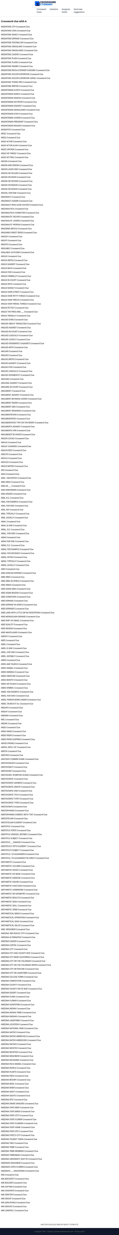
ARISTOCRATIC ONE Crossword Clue (16, 790)
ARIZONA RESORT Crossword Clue (15, 1079)
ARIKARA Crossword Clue (12, 715)
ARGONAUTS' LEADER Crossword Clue (17, 220)
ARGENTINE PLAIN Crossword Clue (16, 58)
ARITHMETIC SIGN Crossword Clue (16, 901)
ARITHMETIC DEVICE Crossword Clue (17, 870)
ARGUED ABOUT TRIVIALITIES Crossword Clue (21, 323)
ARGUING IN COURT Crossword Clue (17, 387)
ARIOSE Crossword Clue (11, 723)
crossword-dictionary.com (64, 1231)
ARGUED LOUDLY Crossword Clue (15, 339)
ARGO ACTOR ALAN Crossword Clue (16, 145)
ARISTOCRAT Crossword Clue (13, 771)
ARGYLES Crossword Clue (12, 462)
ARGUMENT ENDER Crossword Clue (16, 402)
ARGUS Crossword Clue (11, 442)
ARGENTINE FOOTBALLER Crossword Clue (19, 42)
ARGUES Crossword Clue (11, 355)
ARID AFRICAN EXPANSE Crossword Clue (18, 573)
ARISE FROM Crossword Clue (13, 735)
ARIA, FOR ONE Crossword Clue (14, 505)
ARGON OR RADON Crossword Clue (16, 185)
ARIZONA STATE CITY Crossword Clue (17, 1115)
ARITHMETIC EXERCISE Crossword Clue (18, 878)
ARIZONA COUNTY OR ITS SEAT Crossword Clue (21, 988)
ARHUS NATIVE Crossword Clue (14, 466)
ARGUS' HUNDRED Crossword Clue (16, 446)
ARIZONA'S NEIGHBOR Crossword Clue (18, 1163)
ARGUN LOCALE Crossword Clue (15, 438)
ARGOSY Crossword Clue (11, 236)
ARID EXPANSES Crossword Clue (15, 608)
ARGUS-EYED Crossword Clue (13, 450)
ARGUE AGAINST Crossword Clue (15, 264)
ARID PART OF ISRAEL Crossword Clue (17, 620)
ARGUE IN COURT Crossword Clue (15, 280)
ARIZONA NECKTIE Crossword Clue (16, 1048)
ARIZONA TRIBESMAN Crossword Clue (17, 1155)
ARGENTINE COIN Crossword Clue (15, 30)
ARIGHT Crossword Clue (11, 711)
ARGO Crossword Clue (10, 137)
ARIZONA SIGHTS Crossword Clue (15, 1095)
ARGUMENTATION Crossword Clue (16, 414)
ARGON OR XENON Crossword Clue (16, 189)
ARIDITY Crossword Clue (11, 636)
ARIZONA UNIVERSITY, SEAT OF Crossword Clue (21, 1159)
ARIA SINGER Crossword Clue (13, 494)
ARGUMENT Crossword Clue (13, 391)
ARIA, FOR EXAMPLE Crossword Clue (16, 501)
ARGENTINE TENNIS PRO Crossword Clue (18, 82)
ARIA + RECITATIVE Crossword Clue (16, 478)
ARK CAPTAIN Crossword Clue (14, 1186)
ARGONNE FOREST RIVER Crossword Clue (19, 232)
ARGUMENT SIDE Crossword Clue (15, 406)
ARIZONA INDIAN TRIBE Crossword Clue (18, 1012)
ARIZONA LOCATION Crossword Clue (17, 1024)
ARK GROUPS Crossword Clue (13, 1206)
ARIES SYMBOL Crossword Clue (14, 688)
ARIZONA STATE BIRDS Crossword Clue (18, 1111)
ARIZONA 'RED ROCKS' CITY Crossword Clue (20, 933)
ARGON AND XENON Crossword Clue (17, 165)
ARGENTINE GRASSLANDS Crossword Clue (19, 50)
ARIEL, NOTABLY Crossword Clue (15, 656)
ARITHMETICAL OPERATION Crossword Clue (20, 917)
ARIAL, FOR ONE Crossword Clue (15, 533)
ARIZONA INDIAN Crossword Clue (15, 1008)
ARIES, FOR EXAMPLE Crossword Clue (17, 692)
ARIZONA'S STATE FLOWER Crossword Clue (19, 1167)
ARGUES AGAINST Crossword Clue (15, 363)
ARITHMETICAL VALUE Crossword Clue (17, 925)
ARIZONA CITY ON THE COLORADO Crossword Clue (23, 961)
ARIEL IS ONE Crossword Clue (13, 648)
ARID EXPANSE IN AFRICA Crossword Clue (19, 604)
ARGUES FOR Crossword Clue (13, 367)
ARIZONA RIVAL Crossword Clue (15, 1083)
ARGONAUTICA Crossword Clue (14, 209)
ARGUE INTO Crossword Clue (13, 284)
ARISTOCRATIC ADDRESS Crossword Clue (18, 783)
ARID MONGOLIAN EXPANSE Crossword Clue (20, 616)
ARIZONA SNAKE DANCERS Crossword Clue (19, 1103)
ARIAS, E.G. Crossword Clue (13, 545)
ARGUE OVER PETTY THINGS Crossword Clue (20, 296)
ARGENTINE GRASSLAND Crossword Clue (18, 46)
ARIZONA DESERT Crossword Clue (15, 992)
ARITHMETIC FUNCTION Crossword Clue (18, 886)
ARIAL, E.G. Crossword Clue (12, 529)
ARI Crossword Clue (9, 470)
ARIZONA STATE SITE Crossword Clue (17, 1131)
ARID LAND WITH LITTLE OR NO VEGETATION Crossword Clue (27, 612)
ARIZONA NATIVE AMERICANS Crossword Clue (21, 1040)
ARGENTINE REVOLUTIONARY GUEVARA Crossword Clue (25, 70)
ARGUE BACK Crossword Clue (13, 268)
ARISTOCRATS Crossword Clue (14, 806)
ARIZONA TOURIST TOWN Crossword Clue (19, 1139)
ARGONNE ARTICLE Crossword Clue (16, 228)
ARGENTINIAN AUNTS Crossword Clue (17, 90)
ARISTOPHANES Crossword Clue (15, 810)
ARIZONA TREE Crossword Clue (14, 1143)
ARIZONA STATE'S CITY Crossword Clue (17, 1135)
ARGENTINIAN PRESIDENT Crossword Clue (19, 121)
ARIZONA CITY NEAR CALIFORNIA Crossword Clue (22, 957)
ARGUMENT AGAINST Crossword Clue (17, 395)
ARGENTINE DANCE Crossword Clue (16, 34)
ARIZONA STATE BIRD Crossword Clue (17, 1107)
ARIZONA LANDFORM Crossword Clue (17, 1020)
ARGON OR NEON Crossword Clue (15, 177)
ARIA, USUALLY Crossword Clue (14, 517)
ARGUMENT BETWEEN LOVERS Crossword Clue (21, 399)
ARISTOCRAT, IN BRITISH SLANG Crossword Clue (22, 775)
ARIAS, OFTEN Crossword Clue (14, 557)
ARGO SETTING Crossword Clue (14, 157)
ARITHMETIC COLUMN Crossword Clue (18, 866)
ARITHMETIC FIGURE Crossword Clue (17, 882)
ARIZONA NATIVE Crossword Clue (15, 1032)
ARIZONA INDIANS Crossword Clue (16, 1016)
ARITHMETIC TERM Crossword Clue (16, 909)
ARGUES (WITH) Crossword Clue (14, 359)
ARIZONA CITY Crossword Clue (14, 949)
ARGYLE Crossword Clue (11, 458)
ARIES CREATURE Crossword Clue (15, 676)
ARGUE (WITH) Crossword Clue (14, 260)
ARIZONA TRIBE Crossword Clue (15, 1147)
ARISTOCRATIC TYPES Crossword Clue (17, 802)
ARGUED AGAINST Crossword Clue (16, 327)
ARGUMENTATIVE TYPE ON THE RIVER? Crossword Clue (24, 422)
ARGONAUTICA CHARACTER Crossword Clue (20, 212)
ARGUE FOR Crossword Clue (13, 272)
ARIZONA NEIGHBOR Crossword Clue (17, 1056)
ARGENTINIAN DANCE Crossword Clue (17, 94)
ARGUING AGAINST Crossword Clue (16, 383)
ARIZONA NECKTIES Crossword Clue (16, 1052)
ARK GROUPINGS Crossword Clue (15, 1202)
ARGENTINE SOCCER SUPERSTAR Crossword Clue (22, 74)
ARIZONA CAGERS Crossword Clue (15, 941)
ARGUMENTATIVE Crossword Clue (15, 418)
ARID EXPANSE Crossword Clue (14, 600)
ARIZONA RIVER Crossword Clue (15, 1087)
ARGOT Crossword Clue (11, 240)
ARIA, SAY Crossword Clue (12, 509)
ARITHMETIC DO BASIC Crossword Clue (18, 874)
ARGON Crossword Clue (11, 161)
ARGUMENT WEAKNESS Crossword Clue (18, 410)
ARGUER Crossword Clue (11, 351)
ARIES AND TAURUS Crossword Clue (16, 664)
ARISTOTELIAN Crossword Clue (14, 818)
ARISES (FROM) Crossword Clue (14, 743)
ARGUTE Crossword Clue (11, 454)
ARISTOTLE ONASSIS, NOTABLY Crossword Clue (21, 834)
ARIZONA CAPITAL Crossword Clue (16, 945)
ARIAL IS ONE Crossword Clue (14, 525)
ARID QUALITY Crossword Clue (14, 624)
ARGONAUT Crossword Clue (13, 197)
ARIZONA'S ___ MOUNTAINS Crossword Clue (20, 1171)
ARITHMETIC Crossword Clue (13, 862)
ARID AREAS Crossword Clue (13, 585)
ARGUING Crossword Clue (12, 379)
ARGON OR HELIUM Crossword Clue (16, 173)
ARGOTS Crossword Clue (11, 244)
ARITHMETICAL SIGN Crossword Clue (17, 921)
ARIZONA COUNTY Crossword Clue (16, 984)
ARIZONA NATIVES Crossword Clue (16, 1044)
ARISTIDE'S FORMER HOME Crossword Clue (19, 759)
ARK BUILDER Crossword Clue (14, 1182)
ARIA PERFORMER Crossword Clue (15, 490)
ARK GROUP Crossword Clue (13, 1198)
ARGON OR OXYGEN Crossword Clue (17, 181)
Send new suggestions (79, 10)
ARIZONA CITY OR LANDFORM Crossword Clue (21, 973)
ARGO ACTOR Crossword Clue (14, 141)
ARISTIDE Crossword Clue (12, 755)
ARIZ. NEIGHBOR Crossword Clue (15, 929)
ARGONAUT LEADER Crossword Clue (16, 201)
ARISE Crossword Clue (10, 727)
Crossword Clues (41, 10)
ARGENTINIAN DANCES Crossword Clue (18, 98)
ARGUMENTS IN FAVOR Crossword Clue (18, 434)
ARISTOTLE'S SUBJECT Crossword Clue (17, 850)
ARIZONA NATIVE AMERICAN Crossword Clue (20, 1036)
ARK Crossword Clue (9, 1175)
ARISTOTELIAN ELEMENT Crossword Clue (18, 822)
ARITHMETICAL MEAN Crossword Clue (17, 913)
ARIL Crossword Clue (10, 719)
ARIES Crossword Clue (10, 660)
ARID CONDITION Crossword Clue (15, 596)
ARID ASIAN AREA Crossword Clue (15, 589)
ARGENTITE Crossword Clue (13, 129)
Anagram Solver (66, 10)
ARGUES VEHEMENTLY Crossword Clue (17, 375)
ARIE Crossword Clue (10, 640)
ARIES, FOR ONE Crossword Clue (15, 695)
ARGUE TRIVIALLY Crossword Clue (15, 315)
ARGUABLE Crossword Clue (13, 248)
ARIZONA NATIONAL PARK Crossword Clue (19, 1028)
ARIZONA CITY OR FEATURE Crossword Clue (20, 969)
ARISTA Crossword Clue (11, 751)
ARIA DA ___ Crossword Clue (13, 486)
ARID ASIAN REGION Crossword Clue (17, 593)
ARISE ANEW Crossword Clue (13, 731)
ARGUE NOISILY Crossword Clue (15, 288)
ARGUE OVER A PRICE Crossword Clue (17, 292)
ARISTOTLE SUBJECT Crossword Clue (16, 838)
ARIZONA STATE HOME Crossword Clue (18, 1127)
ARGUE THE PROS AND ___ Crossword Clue (19, 311)
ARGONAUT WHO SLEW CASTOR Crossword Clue (22, 205)
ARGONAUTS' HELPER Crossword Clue (17, 216)
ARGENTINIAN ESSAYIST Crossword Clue (18, 106)
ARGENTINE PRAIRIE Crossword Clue (17, 66)
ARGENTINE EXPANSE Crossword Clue (17, 38)
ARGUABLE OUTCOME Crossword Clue (17, 252)
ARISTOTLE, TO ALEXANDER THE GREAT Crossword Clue (25, 858)
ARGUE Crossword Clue (11, 256)
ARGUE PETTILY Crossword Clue (14, 307)
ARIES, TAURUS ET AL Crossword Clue (17, 703)
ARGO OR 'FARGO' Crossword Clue (16, 153)
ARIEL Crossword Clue (10, 644)
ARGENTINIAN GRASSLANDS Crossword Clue (20, 110)
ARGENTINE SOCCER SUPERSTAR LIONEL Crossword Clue (25, 78)
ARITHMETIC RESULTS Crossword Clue (17, 897)
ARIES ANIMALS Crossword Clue (15, 672)
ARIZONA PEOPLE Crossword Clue (15, 1068)
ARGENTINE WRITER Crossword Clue (17, 86)
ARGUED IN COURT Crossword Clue (16, 331)
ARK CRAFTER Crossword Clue (14, 1194)
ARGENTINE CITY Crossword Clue (15, 26)
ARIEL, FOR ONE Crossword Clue (15, 652)
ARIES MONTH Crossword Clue (14, 680)
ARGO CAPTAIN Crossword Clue (14, 149)
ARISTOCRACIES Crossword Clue (15, 763)
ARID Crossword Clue (10, 569)
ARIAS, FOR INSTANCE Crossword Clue (17, 553)
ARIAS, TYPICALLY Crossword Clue (15, 561)
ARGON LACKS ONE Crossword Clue (16, 169)
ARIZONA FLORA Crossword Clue (15, 996)
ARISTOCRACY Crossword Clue (14, 767)
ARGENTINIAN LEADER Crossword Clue (18, 117)
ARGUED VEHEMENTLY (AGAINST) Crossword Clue (22, 343)
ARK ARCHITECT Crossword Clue (15, 1178)
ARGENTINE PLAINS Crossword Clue (16, 62)
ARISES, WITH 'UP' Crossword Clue (16, 747)
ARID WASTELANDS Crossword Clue (16, 632)
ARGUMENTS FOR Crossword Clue (15, 430)
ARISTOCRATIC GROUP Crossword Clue (18, 787)
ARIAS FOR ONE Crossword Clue (15, 541)
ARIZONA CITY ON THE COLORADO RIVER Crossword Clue (26, 965)
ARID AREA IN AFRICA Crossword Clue (17, 581)
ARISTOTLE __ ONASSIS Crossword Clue (18, 842)
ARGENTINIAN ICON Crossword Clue (17, 113)
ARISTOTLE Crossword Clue (12, 826)
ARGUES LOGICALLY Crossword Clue (16, 371)
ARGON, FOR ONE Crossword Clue (16, 193)
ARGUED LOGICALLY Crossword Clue (17, 335)
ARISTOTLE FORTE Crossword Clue (16, 830)
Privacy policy (80, 1231)
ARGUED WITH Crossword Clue (14, 347)
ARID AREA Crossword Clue (12, 577)
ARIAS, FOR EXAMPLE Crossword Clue (17, 549)
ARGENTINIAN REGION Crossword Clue (18, 125)
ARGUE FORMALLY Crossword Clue (16, 276)
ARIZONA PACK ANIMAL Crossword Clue (18, 1064)
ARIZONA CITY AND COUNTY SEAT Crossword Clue (23, 953)
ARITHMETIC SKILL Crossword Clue (16, 905)
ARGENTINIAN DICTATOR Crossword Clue (19, 102)
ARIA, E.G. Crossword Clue (12, 498)
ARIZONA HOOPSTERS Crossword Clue (17, 1004)
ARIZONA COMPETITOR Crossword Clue (18, 981)
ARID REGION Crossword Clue (14, 628)
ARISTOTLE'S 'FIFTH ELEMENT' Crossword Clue (21, 846)
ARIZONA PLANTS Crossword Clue (15, 1072)
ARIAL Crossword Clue (10, 521)
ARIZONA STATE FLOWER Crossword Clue (18, 1119)
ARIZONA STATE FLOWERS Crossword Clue (19, 1123)
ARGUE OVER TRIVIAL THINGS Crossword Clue (21, 304)
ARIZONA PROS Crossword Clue (14, 1076)
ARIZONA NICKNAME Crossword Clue (17, 1060)
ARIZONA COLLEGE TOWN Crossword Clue (19, 977)
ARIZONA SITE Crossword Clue (14, 1099)
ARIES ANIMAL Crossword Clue (14, 668)
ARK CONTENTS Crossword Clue (15, 1190)
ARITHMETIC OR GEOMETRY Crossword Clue (20, 893)
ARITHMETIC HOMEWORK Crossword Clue (19, 889)
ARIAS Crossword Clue (10, 537)
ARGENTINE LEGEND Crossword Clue (17, 54)
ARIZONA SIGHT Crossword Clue (15, 1091)
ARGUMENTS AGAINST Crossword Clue (18, 426)
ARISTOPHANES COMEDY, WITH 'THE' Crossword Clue (24, 814)
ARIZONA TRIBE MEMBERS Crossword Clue (19, 1151)
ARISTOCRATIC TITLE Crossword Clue (17, 794)
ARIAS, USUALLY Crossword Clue (15, 565)
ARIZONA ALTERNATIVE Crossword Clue (18, 937)
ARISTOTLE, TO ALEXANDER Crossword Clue (20, 854)
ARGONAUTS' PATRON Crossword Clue (17, 224)
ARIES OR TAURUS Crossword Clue (16, 684)
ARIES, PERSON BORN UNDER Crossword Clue (21, 699)
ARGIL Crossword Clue (10, 133)
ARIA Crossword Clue (10, 474)
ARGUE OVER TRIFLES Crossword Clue (17, 300)
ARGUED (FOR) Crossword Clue (14, 319)
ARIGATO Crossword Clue (12, 707)
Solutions (54, 9)
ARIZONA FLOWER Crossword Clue (16, 1000)
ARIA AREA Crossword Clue (12, 482)
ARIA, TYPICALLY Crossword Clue (15, 513)
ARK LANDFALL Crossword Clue (14, 1210)
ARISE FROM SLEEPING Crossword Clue (18, 739)
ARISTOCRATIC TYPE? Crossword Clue (17, 798)
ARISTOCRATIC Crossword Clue (14, 779)
